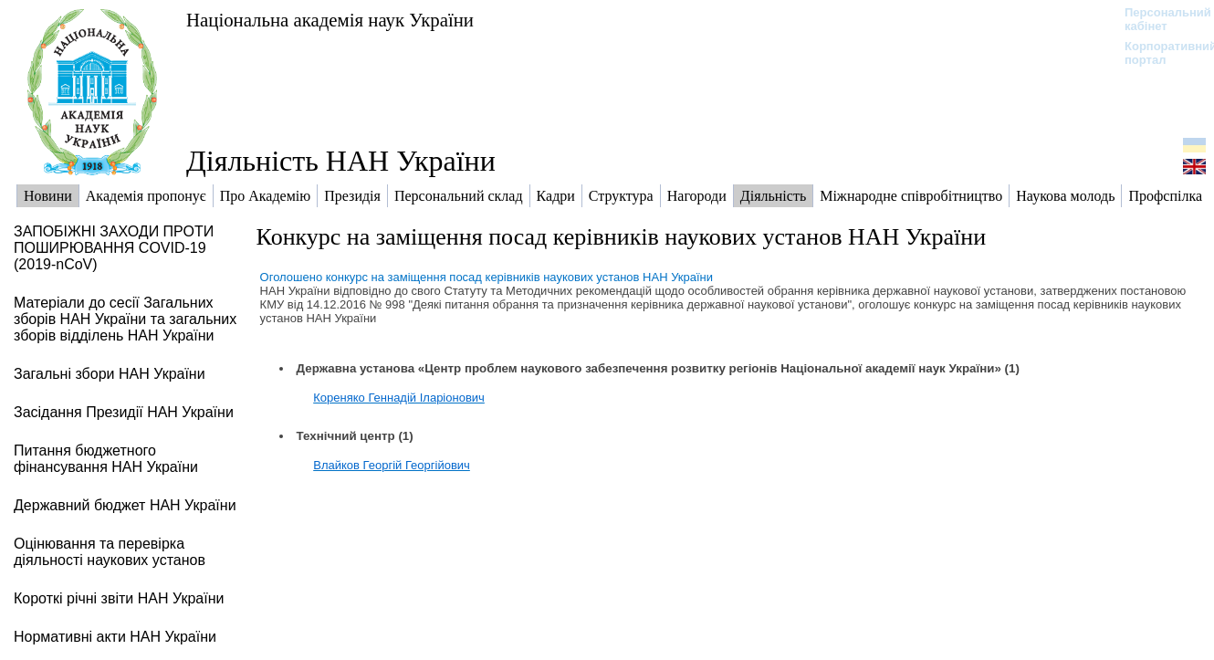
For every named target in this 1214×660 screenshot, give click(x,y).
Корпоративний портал (1159, 53)
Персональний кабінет (1159, 19)
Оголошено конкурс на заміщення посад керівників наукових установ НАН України (486, 277)
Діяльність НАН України (341, 160)
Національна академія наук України (330, 19)
